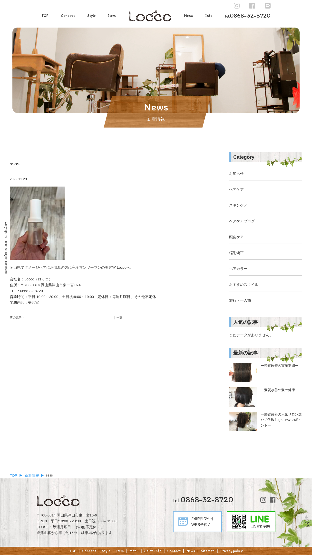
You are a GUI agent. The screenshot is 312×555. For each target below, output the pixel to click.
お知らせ (236, 173)
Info (208, 15)
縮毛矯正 (236, 253)
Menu (188, 15)
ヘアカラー (238, 269)
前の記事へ (17, 317)
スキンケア (238, 205)
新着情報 (31, 475)
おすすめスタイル (243, 284)
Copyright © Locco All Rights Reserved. (6, 248)
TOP (45, 15)
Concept (68, 15)
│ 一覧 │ (119, 317)
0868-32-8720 (248, 15)
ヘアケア (236, 189)
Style (91, 15)
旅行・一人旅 (240, 300)
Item (112, 15)
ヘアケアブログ (242, 221)
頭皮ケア (236, 237)
